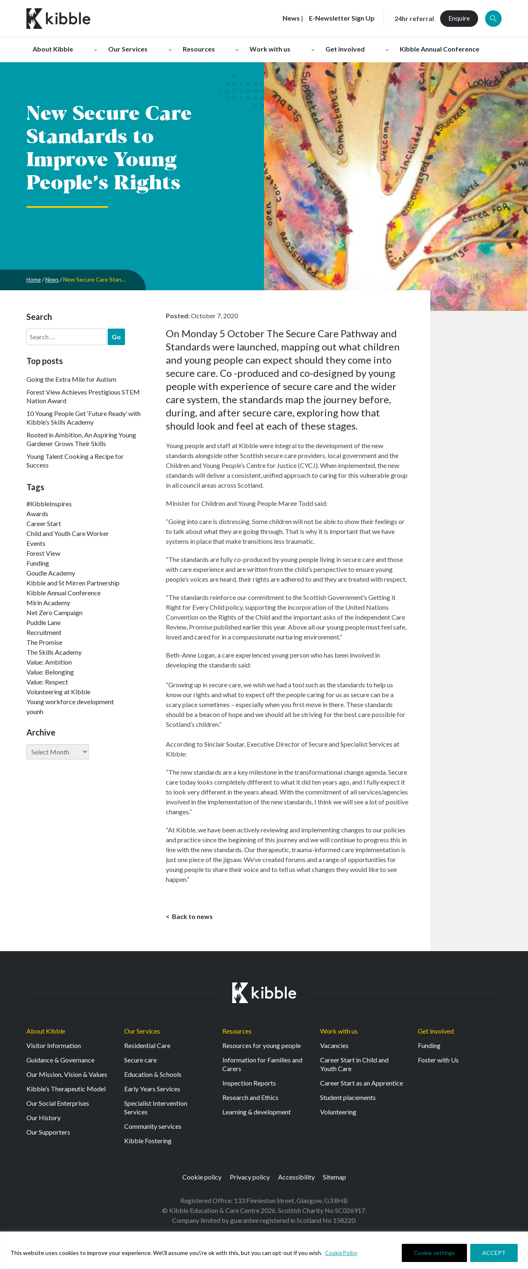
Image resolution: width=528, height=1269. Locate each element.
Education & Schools (153, 1077)
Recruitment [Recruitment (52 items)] (43, 632)
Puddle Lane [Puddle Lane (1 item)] (43, 622)
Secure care (140, 1062)
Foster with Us (438, 1062)
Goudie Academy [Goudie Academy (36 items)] (50, 573)
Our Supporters (48, 1134)
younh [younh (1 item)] (34, 711)
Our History (43, 1120)
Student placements (348, 1100)
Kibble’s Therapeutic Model (66, 1091)
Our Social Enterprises (57, 1105)
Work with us (339, 1033)
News (53, 279)
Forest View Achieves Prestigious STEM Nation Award (83, 396)
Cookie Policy (342, 1252)
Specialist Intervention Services (155, 1110)
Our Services (142, 1033)
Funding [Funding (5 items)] (37, 563)
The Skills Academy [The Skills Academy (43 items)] (54, 652)
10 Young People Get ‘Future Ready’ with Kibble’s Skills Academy (83, 417)
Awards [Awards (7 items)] (37, 513)
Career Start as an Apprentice (361, 1085)
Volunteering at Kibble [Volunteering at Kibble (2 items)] (58, 692)
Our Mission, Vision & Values (66, 1077)
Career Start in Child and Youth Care (354, 1066)
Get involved (436, 1033)
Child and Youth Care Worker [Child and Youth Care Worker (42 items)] (67, 533)
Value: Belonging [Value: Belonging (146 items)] (50, 672)
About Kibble (45, 1033)
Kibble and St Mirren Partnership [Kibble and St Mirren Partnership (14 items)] (73, 583)
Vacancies (334, 1048)
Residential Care (147, 1048)
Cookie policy (202, 1179)
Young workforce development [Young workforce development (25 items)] (70, 701)
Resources (237, 1033)
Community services (153, 1129)
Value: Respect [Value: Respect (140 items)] (47, 682)
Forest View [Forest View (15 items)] (43, 553)
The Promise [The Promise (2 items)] (44, 642)
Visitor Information (53, 1048)
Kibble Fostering (148, 1143)
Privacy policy (250, 1179)
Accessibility (296, 1179)
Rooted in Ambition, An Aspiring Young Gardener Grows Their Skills (81, 439)
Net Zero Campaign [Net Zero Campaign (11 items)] (54, 612)
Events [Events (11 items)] (35, 543)
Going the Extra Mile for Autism (71, 379)
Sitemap (334, 1179)
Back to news (192, 917)
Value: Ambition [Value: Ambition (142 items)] (49, 662)
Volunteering (338, 1114)
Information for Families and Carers (262, 1066)
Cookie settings (434, 1252)
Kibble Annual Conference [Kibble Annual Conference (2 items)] (63, 593)
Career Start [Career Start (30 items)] (43, 523)
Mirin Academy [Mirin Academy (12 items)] (48, 602)
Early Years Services (152, 1091)
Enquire (459, 18)
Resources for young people (261, 1048)
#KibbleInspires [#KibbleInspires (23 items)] (49, 504)
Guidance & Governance (60, 1062)
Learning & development (256, 1114)
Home (34, 279)
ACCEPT (494, 1252)
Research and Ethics (250, 1100)
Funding (429, 1048)
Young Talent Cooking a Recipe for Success (75, 460)
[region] (264, 1250)
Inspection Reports (249, 1085)
